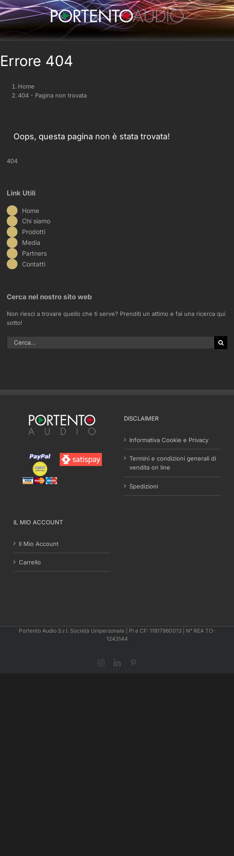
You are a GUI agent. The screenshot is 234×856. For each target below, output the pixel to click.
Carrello (30, 562)
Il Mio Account (38, 543)
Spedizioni (143, 486)
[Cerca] (220, 342)
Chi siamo (36, 221)
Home (30, 210)
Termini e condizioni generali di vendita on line (172, 463)
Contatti (33, 264)
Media (31, 242)
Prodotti (33, 231)
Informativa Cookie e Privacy (168, 440)
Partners (34, 253)
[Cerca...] (110, 342)
